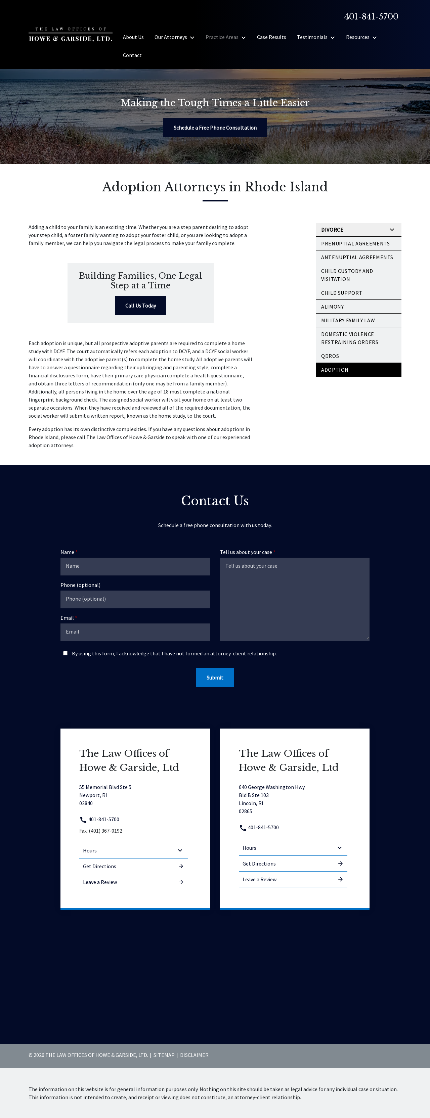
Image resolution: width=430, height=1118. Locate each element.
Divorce (332, 229)
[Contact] (132, 55)
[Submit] (215, 677)
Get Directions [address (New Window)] (133, 866)
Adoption (335, 369)
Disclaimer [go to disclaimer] (194, 1055)
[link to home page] (71, 34)
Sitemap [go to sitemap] (164, 1055)
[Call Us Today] (140, 305)
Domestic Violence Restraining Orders (350, 338)
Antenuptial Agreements (357, 257)
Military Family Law (348, 320)
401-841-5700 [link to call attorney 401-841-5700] (99, 819)
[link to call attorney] (368, 16)
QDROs (330, 356)
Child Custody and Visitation (347, 275)
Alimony (332, 306)
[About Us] (133, 37)
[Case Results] (271, 37)
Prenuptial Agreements (355, 243)
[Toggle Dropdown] (194, 37)
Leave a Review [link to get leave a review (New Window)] (133, 882)
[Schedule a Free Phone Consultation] (215, 127)
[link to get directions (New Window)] (133, 795)
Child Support (341, 292)
